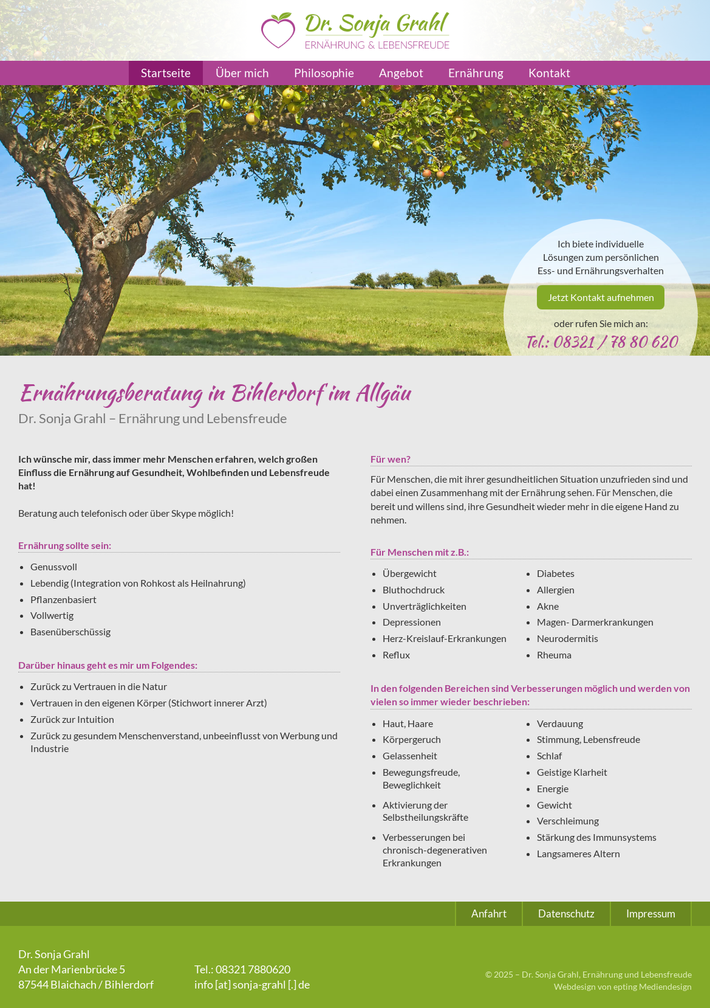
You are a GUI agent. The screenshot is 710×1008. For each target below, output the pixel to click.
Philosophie (324, 73)
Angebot (401, 73)
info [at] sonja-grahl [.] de (252, 984)
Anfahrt (489, 913)
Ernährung (475, 73)
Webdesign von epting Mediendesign (623, 986)
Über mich (242, 73)
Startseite (166, 73)
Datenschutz (566, 913)
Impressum (650, 913)
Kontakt (549, 73)
